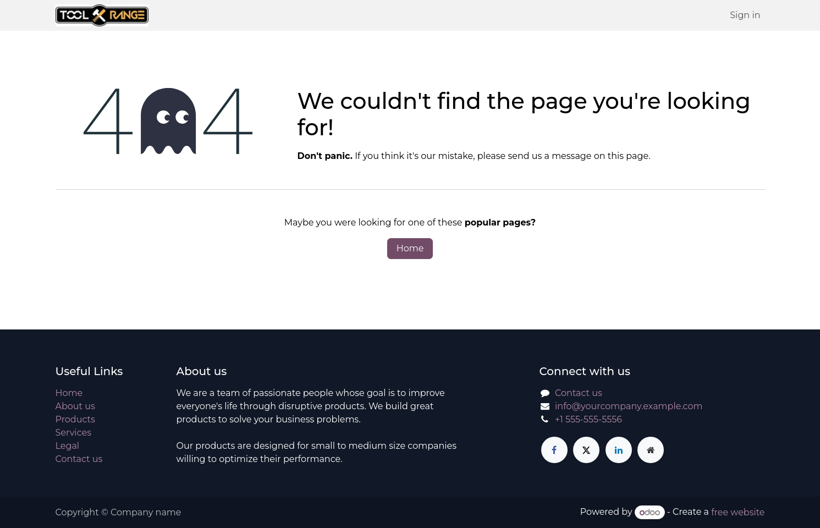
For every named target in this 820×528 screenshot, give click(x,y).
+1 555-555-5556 (588, 419)
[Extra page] (650, 450)
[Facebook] (554, 450)
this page (628, 156)
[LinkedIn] (619, 450)
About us (75, 406)
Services (73, 432)
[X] (586, 450)
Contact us (79, 459)
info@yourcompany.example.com (628, 406)
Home (410, 248)
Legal (68, 446)
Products (75, 419)
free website (737, 512)
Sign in (745, 15)
